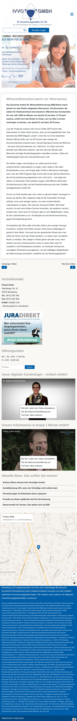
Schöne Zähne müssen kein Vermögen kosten (24, 482)
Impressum (19, 718)
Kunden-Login (39, 30)
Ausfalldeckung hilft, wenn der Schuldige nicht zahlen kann (30, 488)
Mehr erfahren (36, 415)
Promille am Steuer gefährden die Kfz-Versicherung (26, 499)
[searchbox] (15, 30)
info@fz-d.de (14, 302)
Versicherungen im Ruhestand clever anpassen (24, 494)
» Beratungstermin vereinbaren (15, 306)
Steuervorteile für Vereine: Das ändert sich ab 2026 (26, 505)
